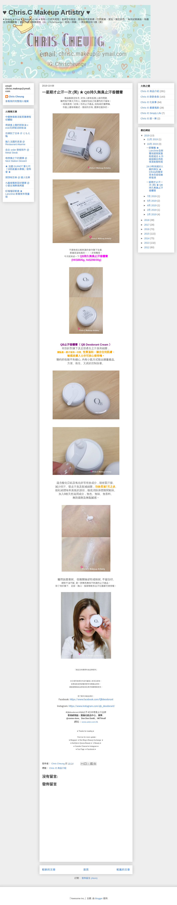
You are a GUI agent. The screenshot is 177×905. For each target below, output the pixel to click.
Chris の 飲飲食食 (150, 96)
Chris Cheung (16, 96)
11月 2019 (152, 139)
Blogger (99, 898)
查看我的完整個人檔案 (17, 101)
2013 (147, 243)
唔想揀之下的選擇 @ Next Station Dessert (16, 159)
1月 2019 (152, 214)
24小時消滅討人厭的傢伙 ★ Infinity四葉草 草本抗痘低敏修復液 (154, 172)
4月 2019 (152, 205)
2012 (147, 247)
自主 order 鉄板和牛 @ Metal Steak (17, 151)
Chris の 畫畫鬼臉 (150, 107)
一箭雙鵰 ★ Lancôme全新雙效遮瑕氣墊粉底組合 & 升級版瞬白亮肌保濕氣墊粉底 (154, 154)
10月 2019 (152, 144)
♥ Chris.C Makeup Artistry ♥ (46, 12)
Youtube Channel (81, 746)
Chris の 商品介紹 (57, 768)
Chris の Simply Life (151, 113)
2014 (147, 238)
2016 (147, 229)
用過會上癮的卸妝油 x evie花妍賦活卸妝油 (16, 126)
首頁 (86, 869)
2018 (147, 220)
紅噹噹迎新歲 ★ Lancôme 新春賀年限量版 (17, 194)
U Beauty (96, 743)
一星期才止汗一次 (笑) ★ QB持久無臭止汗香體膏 (154, 186)
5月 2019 (152, 200)
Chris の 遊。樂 (149, 118)
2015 (147, 233)
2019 (147, 135)
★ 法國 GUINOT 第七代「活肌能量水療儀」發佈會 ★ (18, 169)
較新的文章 (48, 869)
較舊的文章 (123, 869)
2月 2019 (152, 210)
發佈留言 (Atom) (90, 878)
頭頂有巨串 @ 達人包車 (17, 177)
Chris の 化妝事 (149, 102)
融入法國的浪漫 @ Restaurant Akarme (15, 143)
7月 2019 (152, 196)
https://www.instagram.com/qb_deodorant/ (92, 706)
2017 (147, 224)
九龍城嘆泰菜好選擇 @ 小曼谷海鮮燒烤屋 (17, 184)
